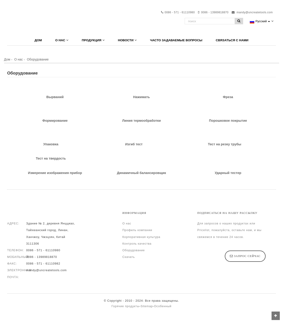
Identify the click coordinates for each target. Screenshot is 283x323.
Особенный (163, 306)
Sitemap (146, 306)
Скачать (128, 257)
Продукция (93, 40)
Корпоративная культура (141, 237)
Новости (127, 40)
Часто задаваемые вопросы (176, 40)
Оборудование (38, 59)
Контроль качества (136, 243)
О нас (61, 40)
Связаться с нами (232, 40)
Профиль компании (137, 230)
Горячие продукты (126, 306)
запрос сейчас (247, 256)
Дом (38, 40)
